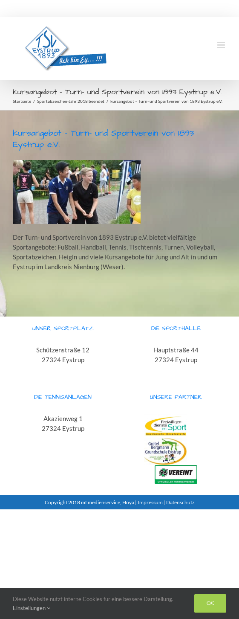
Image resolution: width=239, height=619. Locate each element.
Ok (210, 603)
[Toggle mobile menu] (221, 45)
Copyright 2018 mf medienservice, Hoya (90, 502)
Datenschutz (180, 502)
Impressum (150, 502)
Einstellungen (31, 607)
